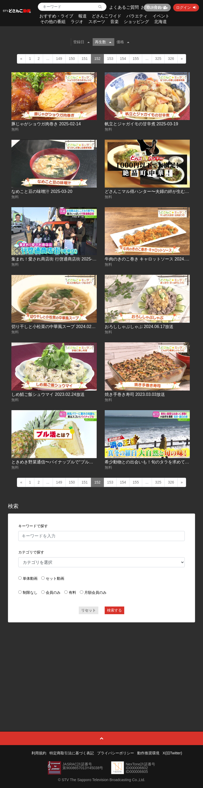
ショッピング (136, 21)
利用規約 (38, 753)
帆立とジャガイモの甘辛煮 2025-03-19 (141, 124)
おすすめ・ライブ (56, 16)
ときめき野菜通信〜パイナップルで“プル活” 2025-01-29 (64, 462)
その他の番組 (53, 21)
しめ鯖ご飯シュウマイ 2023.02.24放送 (48, 394)
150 (72, 58)
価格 (123, 42)
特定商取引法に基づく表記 (71, 753)
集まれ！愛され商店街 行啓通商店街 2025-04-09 (57, 259)
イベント (161, 16)
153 (110, 58)
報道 (82, 16)
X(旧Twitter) (172, 753)
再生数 (103, 42)
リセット (88, 610)
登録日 (81, 42)
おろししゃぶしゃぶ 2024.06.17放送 (139, 326)
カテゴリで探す (31, 552)
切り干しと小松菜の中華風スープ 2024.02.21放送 (58, 326)
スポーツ (96, 21)
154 (123, 58)
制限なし (30, 592)
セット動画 (55, 578)
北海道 (160, 21)
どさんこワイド (106, 16)
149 (59, 58)
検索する (114, 610)
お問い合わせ (153, 7)
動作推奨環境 (148, 753)
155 (136, 58)
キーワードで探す (33, 526)
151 (84, 58)
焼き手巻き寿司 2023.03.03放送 (135, 394)
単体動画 (30, 578)
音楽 (114, 21)
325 (158, 58)
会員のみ (53, 592)
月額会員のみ (95, 592)
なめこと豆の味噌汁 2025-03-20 (41, 191)
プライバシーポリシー (115, 753)
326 (171, 58)
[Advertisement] (101, 665)
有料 (72, 592)
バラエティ (136, 16)
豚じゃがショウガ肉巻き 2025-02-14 (46, 124)
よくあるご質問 (124, 7)
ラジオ (77, 21)
